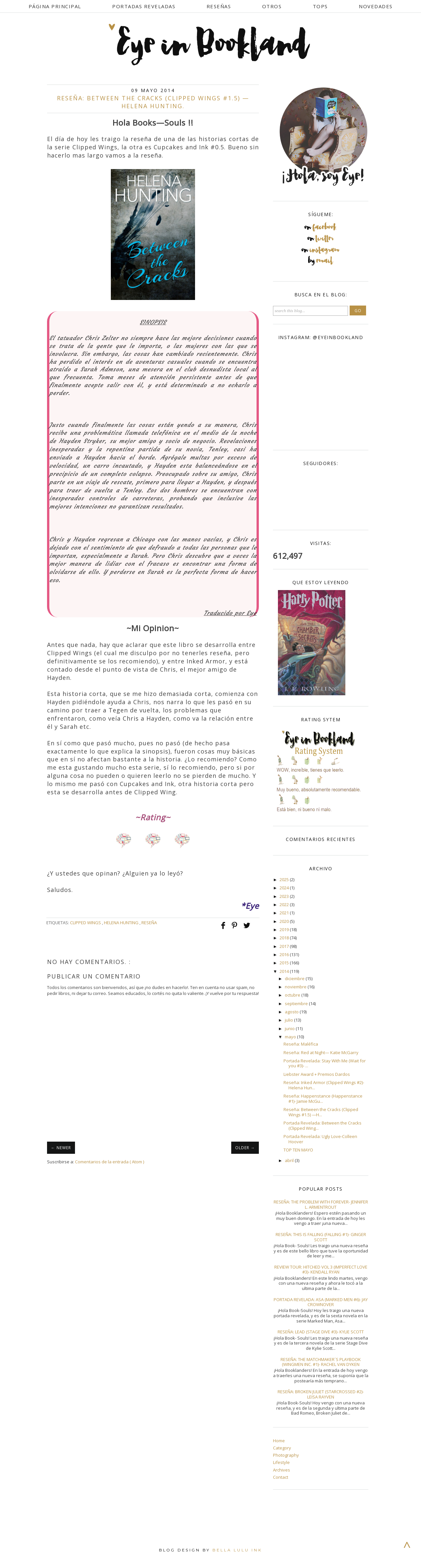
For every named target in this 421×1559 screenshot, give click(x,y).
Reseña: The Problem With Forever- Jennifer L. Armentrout (321, 1204)
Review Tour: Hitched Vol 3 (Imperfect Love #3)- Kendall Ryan (320, 1269)
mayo (291, 1037)
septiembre (297, 1003)
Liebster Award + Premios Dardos (317, 1074)
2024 (285, 888)
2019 (285, 929)
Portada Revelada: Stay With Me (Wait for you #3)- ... (325, 1063)
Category (282, 1448)
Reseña (149, 923)
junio (290, 1028)
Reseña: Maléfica (301, 1044)
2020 (285, 921)
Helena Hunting (121, 923)
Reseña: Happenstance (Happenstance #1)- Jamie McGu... (323, 1098)
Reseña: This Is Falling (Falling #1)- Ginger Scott (321, 1237)
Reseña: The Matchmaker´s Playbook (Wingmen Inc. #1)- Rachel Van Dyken (321, 1362)
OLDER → (245, 1148)
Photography (286, 1455)
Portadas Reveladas (143, 6)
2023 (285, 896)
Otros (272, 6)
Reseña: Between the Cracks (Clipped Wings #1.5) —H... (321, 1112)
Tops (320, 6)
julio (289, 1020)
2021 (285, 913)
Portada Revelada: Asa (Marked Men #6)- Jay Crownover (321, 1302)
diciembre (295, 978)
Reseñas (219, 6)
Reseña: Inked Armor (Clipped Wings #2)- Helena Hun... (324, 1085)
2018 (285, 938)
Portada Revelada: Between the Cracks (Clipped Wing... (322, 1125)
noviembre (296, 987)
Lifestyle (281, 1462)
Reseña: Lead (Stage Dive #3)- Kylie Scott (321, 1332)
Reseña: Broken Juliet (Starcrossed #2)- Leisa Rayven (321, 1394)
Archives (281, 1470)
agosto (292, 1012)
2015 (285, 963)
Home (279, 1441)
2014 (285, 971)
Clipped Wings (86, 923)
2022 (285, 904)
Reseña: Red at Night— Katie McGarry (321, 1052)
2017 (285, 946)
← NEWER (61, 1148)
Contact (280, 1477)
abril (290, 1160)
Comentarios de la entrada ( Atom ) (109, 1162)
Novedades (376, 6)
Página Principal (55, 6)
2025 (285, 879)
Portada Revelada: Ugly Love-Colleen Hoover (320, 1139)
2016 (285, 954)
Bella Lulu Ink (237, 1549)
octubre (293, 995)
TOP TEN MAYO (298, 1150)
